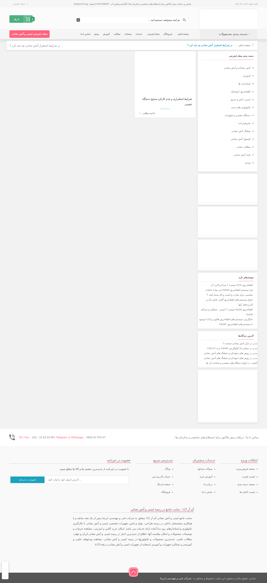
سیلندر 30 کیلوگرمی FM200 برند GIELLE (228, 348)
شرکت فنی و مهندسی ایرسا (175, 578)
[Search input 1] (131, 20)
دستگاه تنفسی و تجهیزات (238, 115)
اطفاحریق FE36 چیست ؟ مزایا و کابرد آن (232, 285)
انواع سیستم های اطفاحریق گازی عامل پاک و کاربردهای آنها (229, 302)
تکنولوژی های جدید (241, 107)
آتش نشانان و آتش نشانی (237, 67)
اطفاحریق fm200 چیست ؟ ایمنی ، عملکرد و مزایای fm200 (227, 312)
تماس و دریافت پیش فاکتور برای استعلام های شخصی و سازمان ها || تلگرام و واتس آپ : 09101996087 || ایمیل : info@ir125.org (132, 4)
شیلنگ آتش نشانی (241, 131)
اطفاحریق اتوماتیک (240, 91)
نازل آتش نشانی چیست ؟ (236, 343)
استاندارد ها (244, 83)
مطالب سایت (243, 146)
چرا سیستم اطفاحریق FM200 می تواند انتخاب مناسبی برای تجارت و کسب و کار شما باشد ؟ (229, 292)
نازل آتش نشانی (242, 154)
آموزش (247, 75)
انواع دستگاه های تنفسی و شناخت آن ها (226, 363)
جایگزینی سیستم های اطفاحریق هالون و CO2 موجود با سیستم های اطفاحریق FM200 (226, 322)
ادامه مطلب (147, 113)
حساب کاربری (19, 4)
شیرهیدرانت (244, 123)
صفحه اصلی (244, 45)
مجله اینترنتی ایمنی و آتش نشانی (29, 34)
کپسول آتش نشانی (241, 139)
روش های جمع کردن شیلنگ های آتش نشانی (226, 353)
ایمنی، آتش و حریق (241, 99)
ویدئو (248, 162)
